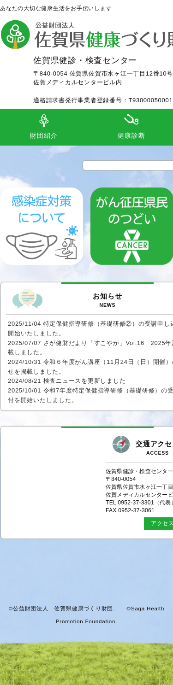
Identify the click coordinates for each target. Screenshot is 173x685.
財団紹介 (43, 135)
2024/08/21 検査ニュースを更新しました (66, 380)
